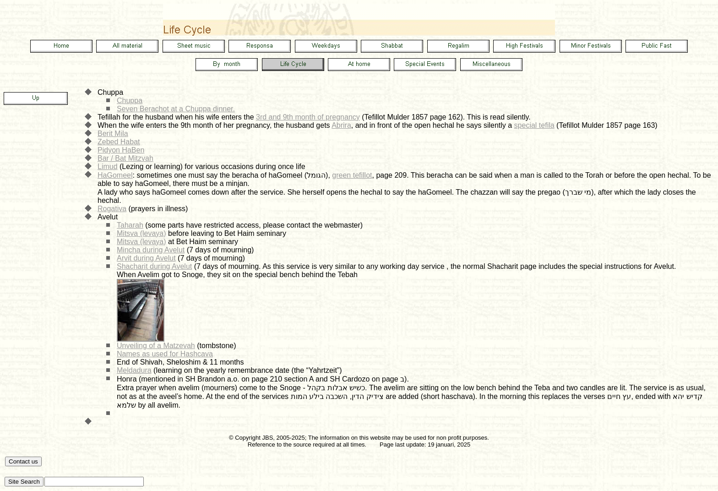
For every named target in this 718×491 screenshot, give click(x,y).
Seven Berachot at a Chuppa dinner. (176, 109)
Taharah (130, 225)
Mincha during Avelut (151, 250)
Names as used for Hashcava (165, 354)
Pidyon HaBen (121, 150)
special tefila (534, 125)
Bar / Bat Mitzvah (125, 158)
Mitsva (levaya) (141, 233)
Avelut (108, 217)
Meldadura (134, 370)
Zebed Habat (119, 142)
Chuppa (129, 100)
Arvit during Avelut (146, 258)
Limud (108, 166)
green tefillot (352, 175)
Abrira (341, 125)
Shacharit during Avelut (154, 266)
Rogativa (112, 209)
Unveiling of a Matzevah (156, 345)
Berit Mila (113, 133)
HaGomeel (115, 175)
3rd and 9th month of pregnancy (308, 117)
